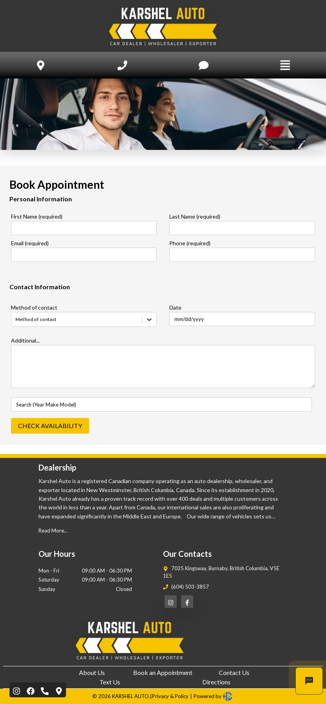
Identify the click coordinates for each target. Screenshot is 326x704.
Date (175, 307)
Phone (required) (190, 243)
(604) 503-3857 (190, 587)
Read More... (53, 530)
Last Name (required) (194, 216)
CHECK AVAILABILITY (50, 425)
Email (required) (30, 243)
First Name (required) (36, 216)
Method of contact (34, 307)
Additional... (25, 340)
